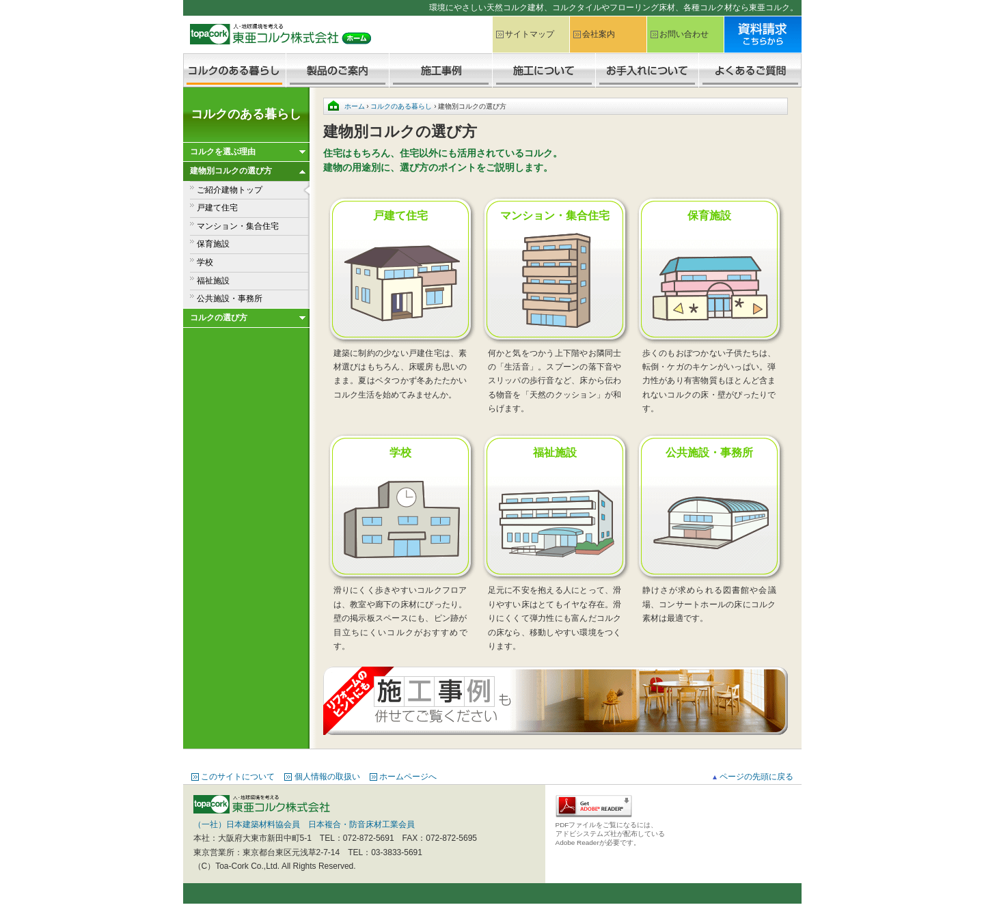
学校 (205, 262)
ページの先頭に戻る (756, 776)
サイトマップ (529, 34)
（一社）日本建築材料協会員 (246, 824)
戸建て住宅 (217, 207)
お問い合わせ (684, 34)
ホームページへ (408, 776)
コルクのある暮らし (246, 114)
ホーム (354, 106)
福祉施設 (213, 281)
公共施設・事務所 (229, 298)
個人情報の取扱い (327, 776)
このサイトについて (238, 776)
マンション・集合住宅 (238, 226)
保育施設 (213, 244)
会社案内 (598, 34)
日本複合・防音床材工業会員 (361, 824)
